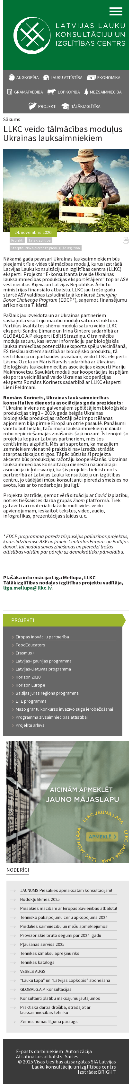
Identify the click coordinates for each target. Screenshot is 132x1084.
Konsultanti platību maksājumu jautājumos (60, 998)
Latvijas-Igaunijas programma (44, 661)
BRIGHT (107, 1072)
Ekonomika (108, 77)
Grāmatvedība (28, 92)
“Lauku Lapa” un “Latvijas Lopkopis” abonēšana (65, 980)
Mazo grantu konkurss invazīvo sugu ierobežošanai (64, 709)
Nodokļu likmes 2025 (40, 899)
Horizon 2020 (28, 677)
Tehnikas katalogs (37, 962)
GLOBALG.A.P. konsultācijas (46, 989)
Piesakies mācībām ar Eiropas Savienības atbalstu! (68, 908)
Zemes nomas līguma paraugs (49, 1021)
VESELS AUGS (33, 971)
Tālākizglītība (86, 106)
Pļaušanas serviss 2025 (42, 944)
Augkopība (27, 77)
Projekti (47, 106)
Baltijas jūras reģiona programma (47, 693)
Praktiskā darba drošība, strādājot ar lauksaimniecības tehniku (55, 1010)
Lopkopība (69, 92)
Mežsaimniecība (106, 92)
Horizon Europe (30, 685)
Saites (71, 1056)
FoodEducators (30, 645)
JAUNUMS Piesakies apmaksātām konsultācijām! (66, 890)
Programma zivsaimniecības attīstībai (52, 717)
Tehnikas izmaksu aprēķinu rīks (49, 953)
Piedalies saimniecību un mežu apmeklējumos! (64, 926)
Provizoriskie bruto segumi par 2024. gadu (60, 935)
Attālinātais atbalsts (39, 1056)
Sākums (11, 119)
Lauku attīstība (67, 77)
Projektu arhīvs (30, 725)
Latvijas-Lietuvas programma (43, 669)
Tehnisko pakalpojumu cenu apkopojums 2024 (64, 917)
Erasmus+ (25, 653)
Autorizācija (79, 1051)
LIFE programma (31, 701)
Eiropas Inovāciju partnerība (42, 637)
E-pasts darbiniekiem (39, 1051)
